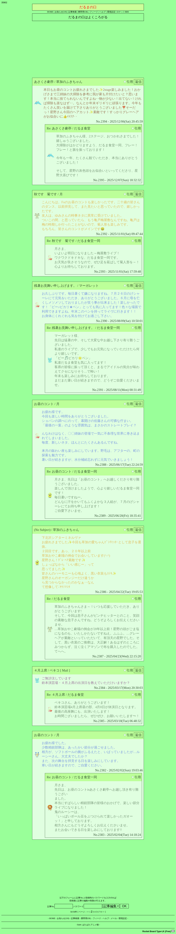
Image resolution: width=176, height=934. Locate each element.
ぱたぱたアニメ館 (90, 925)
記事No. (60, 906)
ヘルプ (102, 12)
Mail (65, 670)
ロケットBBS (123, 12)
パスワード (87, 906)
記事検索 (72, 12)
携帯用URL (83, 12)
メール (114, 918)
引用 (128, 82)
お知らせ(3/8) (61, 12)
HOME (50, 12)
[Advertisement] (88, 48)
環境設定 (111, 12)
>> (103, 912)
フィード (94, 12)
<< (88, 912)
